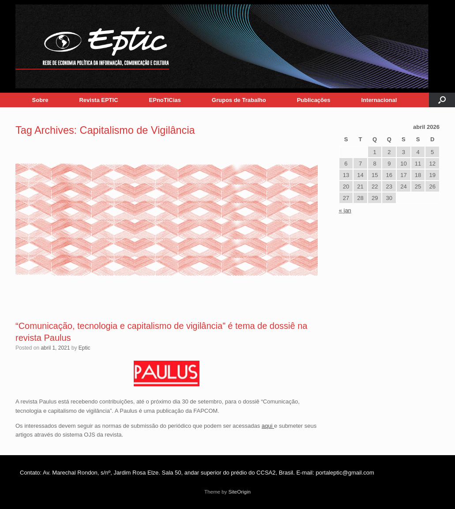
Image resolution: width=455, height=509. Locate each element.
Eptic (84, 348)
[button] (442, 100)
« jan (345, 210)
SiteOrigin (239, 491)
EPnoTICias (165, 100)
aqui (268, 425)
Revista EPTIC (98, 100)
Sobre (40, 100)
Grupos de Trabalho (239, 100)
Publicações (314, 100)
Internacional (379, 100)
